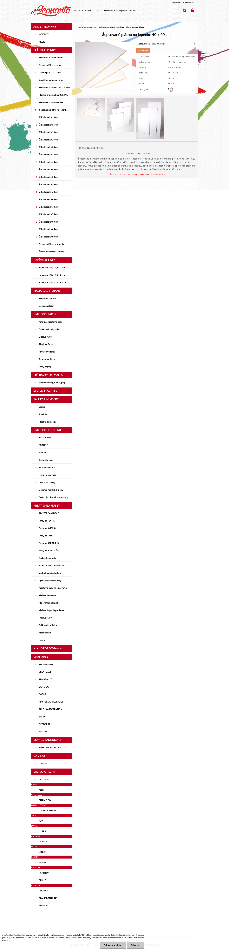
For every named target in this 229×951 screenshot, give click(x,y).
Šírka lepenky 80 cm (48, 221)
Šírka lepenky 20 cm (48, 132)
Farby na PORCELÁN (49, 550)
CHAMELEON (46, 800)
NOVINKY (44, 34)
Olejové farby (45, 336)
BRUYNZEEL (45, 671)
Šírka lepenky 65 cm (48, 199)
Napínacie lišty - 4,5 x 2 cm (52, 267)
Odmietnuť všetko (113, 945)
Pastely (42, 452)
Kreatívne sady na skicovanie (53, 587)
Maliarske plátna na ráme (51, 57)
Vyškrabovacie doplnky (50, 573)
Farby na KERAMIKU (49, 543)
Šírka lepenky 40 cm (48, 162)
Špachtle (43, 414)
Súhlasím (135, 945)
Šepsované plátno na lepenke (53, 109)
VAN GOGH (45, 686)
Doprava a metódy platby (115, 10)
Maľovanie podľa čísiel (49, 602)
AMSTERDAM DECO (49, 513)
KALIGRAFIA (45, 437)
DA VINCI (43, 763)
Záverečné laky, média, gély (52, 382)
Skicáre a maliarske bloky (51, 489)
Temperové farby (47, 359)
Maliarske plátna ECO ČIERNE (53, 95)
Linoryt (42, 640)
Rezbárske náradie (47, 558)
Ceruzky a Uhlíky (47, 482)
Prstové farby (45, 617)
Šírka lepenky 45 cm (48, 169)
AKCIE (42, 41)
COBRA (42, 694)
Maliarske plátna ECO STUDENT (54, 87)
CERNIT (42, 880)
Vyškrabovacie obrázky (50, 580)
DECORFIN (44, 724)
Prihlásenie (176, 2)
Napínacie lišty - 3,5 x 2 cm (52, 275)
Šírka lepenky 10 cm (48, 117)
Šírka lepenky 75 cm (48, 214)
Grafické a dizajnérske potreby (53, 497)
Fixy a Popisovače (47, 475)
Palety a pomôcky (47, 421)
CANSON (43, 841)
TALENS (43, 716)
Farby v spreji (45, 366)
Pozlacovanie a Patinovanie (52, 565)
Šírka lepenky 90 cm (48, 236)
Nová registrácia (189, 2)
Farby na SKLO (46, 535)
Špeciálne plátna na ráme (51, 80)
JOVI (41, 820)
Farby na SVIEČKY (47, 528)
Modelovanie (45, 632)
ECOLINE (43, 445)
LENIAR (42, 852)
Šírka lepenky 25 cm (48, 139)
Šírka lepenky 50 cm (48, 177)
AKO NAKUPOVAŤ (82, 10)
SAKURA (43, 731)
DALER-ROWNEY (47, 810)
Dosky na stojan (46, 306)
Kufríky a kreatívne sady (50, 321)
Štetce (42, 406)
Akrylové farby (46, 344)
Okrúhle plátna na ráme (50, 65)
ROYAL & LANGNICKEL (50, 747)
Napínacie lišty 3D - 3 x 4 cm (52, 282)
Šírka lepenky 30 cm (48, 147)
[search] (184, 10)
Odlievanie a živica (48, 625)
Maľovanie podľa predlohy (51, 610)
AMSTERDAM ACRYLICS (51, 701)
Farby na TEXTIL (46, 520)
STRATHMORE (46, 664)
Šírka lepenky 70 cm (48, 206)
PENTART (43, 905)
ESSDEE (43, 862)
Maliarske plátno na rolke (51, 102)
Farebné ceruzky (47, 467)
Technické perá (46, 460)
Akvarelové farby (47, 351)
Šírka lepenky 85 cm (48, 229)
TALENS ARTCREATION (50, 709)
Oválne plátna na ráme (50, 72)
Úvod (79, 27)
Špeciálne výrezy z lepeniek (52, 251)
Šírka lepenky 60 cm (48, 192)
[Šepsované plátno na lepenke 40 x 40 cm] (103, 43)
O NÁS (97, 10)
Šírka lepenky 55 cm (48, 184)
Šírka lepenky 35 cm (48, 154)
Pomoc (133, 10)
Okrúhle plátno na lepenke (51, 244)
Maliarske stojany (47, 298)
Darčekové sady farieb (49, 329)
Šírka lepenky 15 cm (48, 124)
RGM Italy (43, 872)
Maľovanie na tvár (47, 595)
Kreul (41, 789)
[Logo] (51, 11)
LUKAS (42, 831)
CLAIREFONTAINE (48, 898)
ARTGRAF (44, 779)
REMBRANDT (45, 679)
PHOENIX (44, 890)
